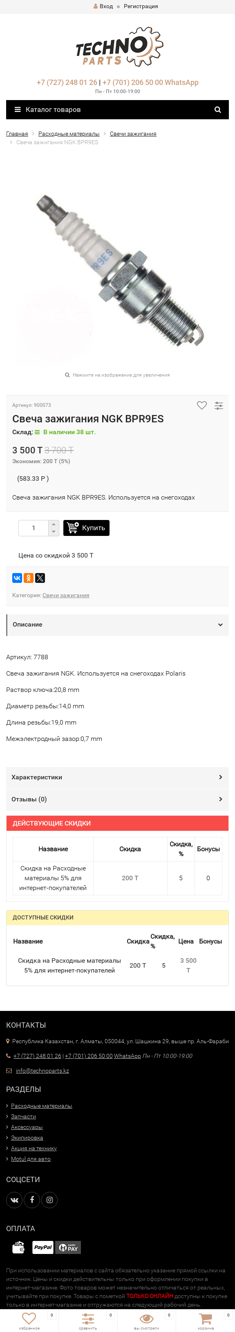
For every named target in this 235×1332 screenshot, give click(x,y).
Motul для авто (31, 1159)
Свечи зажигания (133, 133)
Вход (103, 6)
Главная (17, 133)
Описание (28, 624)
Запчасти (23, 1116)
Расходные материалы (69, 133)
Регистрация (141, 6)
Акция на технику (34, 1148)
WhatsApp (182, 82)
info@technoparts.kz (42, 1070)
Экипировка (27, 1137)
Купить (93, 528)
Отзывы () (29, 799)
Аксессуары (27, 1127)
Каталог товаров (48, 109)
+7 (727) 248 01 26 (67, 82)
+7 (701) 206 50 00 (133, 82)
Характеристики (36, 777)
